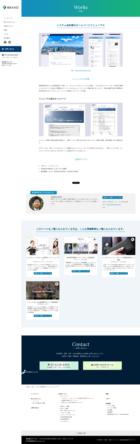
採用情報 (109, 412)
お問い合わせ (9, 49)
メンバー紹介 (111, 405)
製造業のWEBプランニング (69, 400)
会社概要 (109, 410)
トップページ (8, 18)
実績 (5, 30)
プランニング (64, 396)
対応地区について (32, 372)
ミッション (36, 401)
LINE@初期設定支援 (66, 417)
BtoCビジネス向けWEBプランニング (72, 402)
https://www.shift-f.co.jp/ (83, 70)
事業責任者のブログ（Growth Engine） (118, 414)
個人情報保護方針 (31, 441)
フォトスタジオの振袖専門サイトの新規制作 (42, 302)
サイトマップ (41, 441)
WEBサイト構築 (64, 406)
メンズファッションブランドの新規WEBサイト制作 (118, 259)
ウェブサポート (64, 421)
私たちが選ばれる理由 (39, 403)
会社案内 (7, 38)
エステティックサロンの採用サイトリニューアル (42, 259)
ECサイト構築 (64, 408)
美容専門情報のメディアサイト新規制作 (81, 257)
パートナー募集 (111, 408)
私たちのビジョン (10, 22)
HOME (28, 387)
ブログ (6, 34)
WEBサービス (8, 26)
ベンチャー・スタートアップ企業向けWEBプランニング (78, 398)
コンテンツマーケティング (67, 415)
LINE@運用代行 (64, 419)
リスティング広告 (65, 412)
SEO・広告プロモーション (67, 410)
